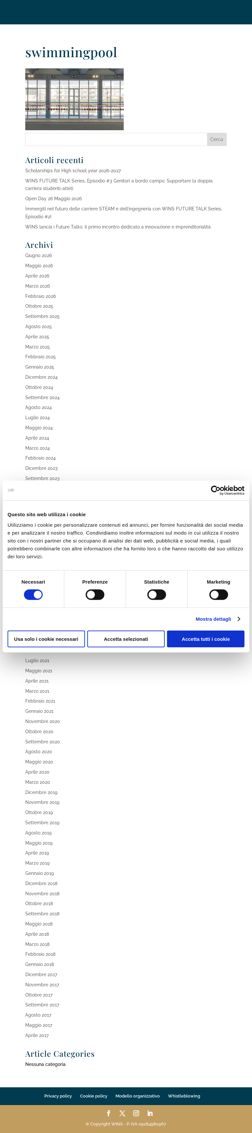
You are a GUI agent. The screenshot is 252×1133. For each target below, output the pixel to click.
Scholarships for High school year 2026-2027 (73, 170)
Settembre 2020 (42, 741)
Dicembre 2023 (41, 468)
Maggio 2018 (38, 924)
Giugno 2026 (38, 255)
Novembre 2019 (42, 802)
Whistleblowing (184, 1096)
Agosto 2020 (38, 751)
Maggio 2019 (38, 843)
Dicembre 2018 (41, 883)
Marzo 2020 (37, 782)
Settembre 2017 (42, 1004)
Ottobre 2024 (39, 387)
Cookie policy (93, 1096)
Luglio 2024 (37, 417)
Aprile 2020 (37, 772)
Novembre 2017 (42, 984)
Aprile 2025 (37, 336)
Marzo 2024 (37, 448)
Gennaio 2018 (39, 964)
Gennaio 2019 (39, 873)
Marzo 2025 (37, 347)
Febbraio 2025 (40, 356)
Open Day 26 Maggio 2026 (53, 198)
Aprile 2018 (37, 934)
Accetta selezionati (126, 638)
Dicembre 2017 (41, 974)
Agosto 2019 (38, 832)
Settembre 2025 (42, 316)
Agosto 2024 (38, 407)
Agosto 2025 (38, 326)
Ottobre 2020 (39, 731)
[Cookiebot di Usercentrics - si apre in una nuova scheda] (215, 490)
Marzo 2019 (37, 863)
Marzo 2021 (37, 691)
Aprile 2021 (37, 681)
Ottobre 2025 (39, 306)
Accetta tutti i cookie (206, 638)
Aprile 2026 (37, 275)
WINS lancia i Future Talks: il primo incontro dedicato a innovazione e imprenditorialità (118, 226)
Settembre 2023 (42, 478)
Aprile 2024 (37, 438)
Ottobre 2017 (38, 995)
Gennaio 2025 (39, 367)
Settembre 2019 (42, 822)
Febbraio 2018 (40, 954)
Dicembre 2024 (41, 377)
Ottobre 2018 (39, 903)
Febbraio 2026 (40, 296)
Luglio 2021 (37, 660)
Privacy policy (58, 1096)
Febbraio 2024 (40, 458)
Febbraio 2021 (40, 701)
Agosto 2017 (38, 1015)
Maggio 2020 (39, 761)
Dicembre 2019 (41, 792)
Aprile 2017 (37, 1035)
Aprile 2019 (37, 853)
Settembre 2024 (42, 397)
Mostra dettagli (213, 619)
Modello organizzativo (138, 1096)
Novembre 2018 (42, 893)
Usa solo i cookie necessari (46, 638)
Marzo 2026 (37, 286)
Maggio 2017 (38, 1025)
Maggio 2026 (39, 265)
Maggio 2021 (38, 670)
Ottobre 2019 (39, 812)
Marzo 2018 (37, 944)
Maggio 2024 (39, 427)
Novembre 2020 (42, 721)
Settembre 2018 (42, 913)
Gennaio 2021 (39, 711)
